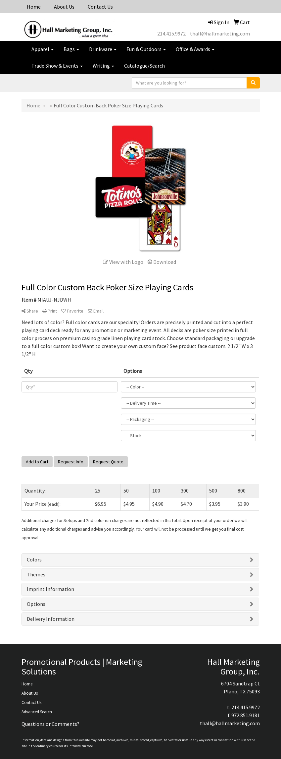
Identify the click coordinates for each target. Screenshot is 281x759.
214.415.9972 (171, 33)
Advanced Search (37, 712)
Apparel (42, 49)
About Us (64, 6)
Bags (71, 49)
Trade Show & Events (57, 65)
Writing (103, 65)
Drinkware (103, 49)
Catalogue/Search (144, 65)
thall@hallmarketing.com (220, 33)
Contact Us (100, 6)
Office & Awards (195, 49)
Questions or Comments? (50, 724)
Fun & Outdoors (146, 49)
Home (34, 6)
